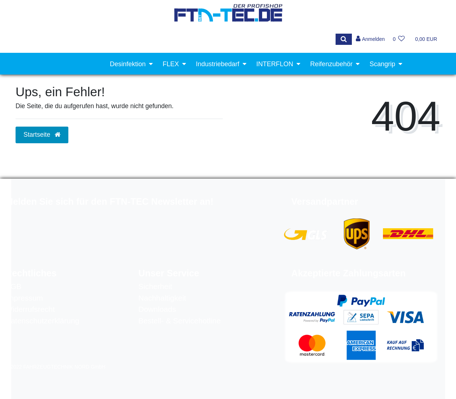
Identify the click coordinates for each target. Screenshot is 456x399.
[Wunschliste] (399, 39)
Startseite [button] (42, 134)
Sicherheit (155, 286)
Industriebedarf (217, 64)
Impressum (24, 298)
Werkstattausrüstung (365, 86)
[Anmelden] (370, 39)
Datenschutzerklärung (42, 321)
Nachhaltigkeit (162, 298)
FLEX (171, 64)
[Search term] (172, 39)
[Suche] (342, 39)
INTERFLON (274, 64)
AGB (13, 286)
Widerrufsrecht (30, 309)
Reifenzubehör (331, 64)
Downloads (157, 309)
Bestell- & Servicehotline (179, 321)
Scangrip (382, 64)
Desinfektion (128, 64)
